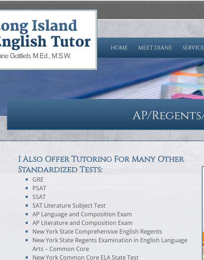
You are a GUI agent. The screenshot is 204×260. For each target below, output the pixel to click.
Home (119, 48)
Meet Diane (155, 48)
